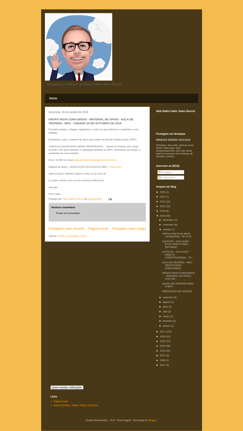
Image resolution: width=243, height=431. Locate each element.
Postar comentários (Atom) (72, 236)
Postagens (165, 172)
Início (53, 98)
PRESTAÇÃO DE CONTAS (177, 291)
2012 (163, 355)
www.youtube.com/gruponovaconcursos (95, 160)
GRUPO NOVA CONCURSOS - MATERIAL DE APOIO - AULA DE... (178, 276)
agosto (167, 302)
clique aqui (115, 166)
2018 (163, 215)
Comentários (166, 177)
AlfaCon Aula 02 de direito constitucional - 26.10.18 (176, 235)
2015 (163, 341)
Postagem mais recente (66, 228)
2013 (163, 350)
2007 (163, 365)
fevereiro (168, 321)
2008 (163, 360)
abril (165, 311)
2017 (163, 331)
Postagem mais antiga (129, 228)
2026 (163, 192)
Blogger (152, 420)
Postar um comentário (68, 213)
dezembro (168, 219)
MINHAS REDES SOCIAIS (173, 139)
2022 (163, 196)
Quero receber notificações (67, 387)
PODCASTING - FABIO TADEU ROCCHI (76, 405)
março (166, 316)
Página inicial (98, 228)
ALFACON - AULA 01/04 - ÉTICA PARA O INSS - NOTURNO (176, 244)
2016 (163, 336)
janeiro (167, 325)
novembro (168, 224)
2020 (163, 206)
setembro (168, 297)
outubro (167, 229)
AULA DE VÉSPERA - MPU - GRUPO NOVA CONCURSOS (178, 265)
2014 (163, 345)
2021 (163, 201)
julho (166, 306)
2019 (163, 211)
